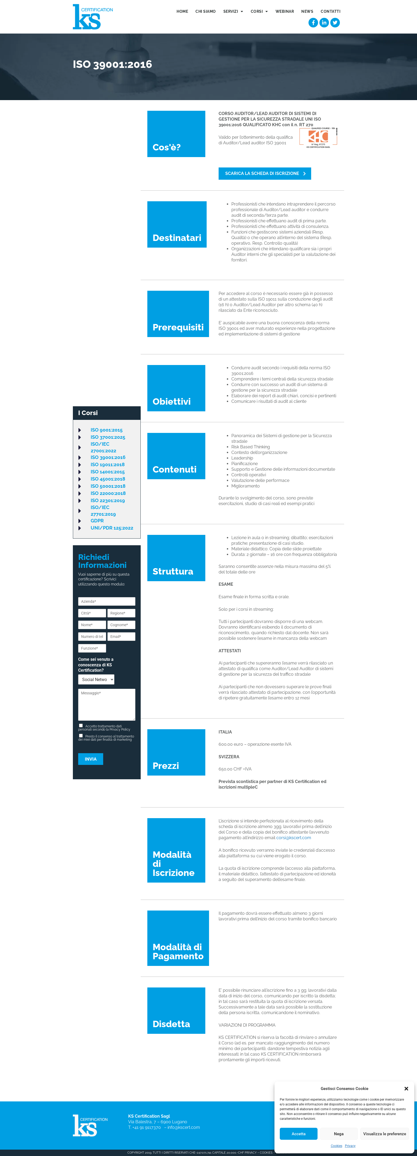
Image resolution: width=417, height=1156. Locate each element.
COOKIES (266, 1152)
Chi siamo (205, 11)
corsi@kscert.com (293, 837)
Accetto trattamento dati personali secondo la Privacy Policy (104, 728)
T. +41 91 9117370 (145, 1127)
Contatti (330, 11)
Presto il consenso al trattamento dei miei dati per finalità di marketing (106, 738)
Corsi (259, 11)
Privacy (350, 1146)
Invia (91, 759)
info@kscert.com (184, 1127)
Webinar (285, 11)
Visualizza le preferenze (384, 1134)
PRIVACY (250, 1152)
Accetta (299, 1134)
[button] (406, 1088)
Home (182, 11)
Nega (339, 1134)
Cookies (336, 1146)
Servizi (233, 11)
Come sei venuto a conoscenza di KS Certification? (96, 665)
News (307, 11)
